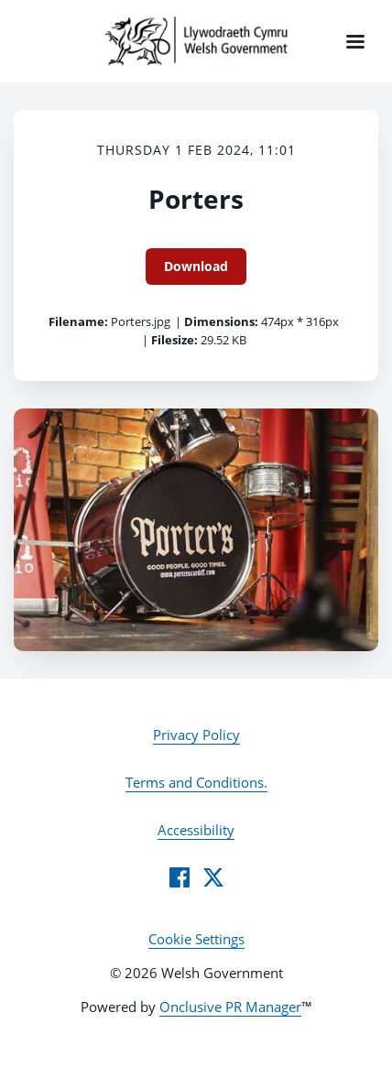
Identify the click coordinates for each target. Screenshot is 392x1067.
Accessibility (196, 830)
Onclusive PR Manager (230, 1006)
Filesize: (174, 340)
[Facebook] (179, 877)
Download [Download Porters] (196, 266)
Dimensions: (221, 321)
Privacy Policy (196, 734)
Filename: (78, 321)
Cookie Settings (196, 939)
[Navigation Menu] (355, 41)
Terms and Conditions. (196, 782)
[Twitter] (213, 877)
